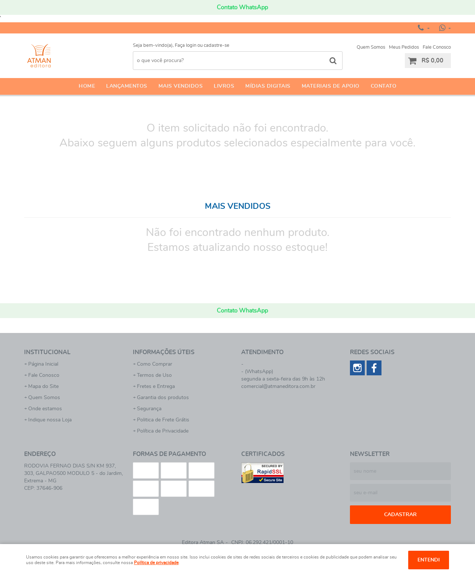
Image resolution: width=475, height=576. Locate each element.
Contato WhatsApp (242, 7)
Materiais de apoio (331, 86)
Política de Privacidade (163, 431)
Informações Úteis (163, 352)
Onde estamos (45, 408)
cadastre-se (216, 45)
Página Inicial (43, 364)
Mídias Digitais (268, 86)
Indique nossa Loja (50, 420)
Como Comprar (154, 364)
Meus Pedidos (404, 47)
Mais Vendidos (180, 86)
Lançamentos (126, 86)
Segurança (149, 408)
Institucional (47, 352)
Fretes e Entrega (156, 386)
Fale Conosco (437, 47)
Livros (224, 86)
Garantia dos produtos (163, 397)
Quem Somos (371, 47)
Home (87, 86)
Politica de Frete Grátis (163, 420)
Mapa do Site (43, 386)
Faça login (185, 45)
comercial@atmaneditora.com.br (278, 386)
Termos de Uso (154, 375)
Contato (384, 86)
